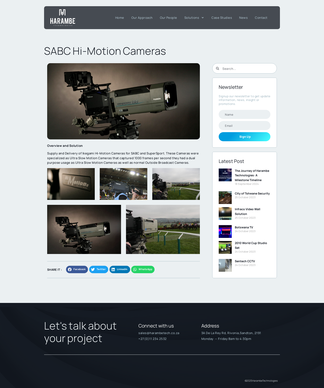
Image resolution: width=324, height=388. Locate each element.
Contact (261, 17)
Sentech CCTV (245, 261)
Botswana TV (244, 227)
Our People (168, 17)
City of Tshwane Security (252, 193)
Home (119, 17)
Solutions (194, 17)
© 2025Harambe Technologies (261, 380)
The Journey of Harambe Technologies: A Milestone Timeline (252, 175)
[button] (77, 269)
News (243, 17)
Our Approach (142, 17)
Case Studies (221, 17)
